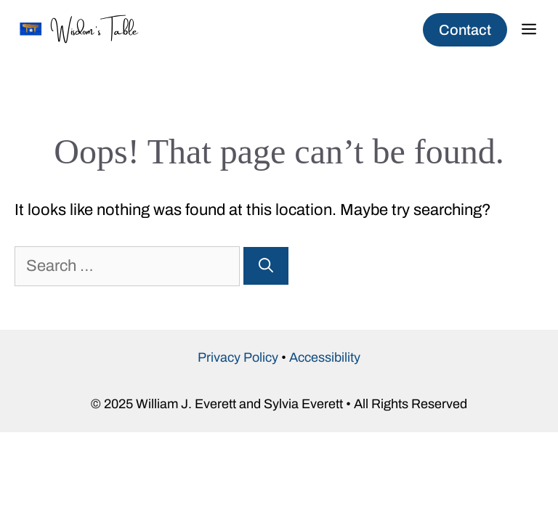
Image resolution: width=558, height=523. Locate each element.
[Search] (265, 266)
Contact (465, 30)
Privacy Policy (238, 357)
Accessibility (324, 357)
